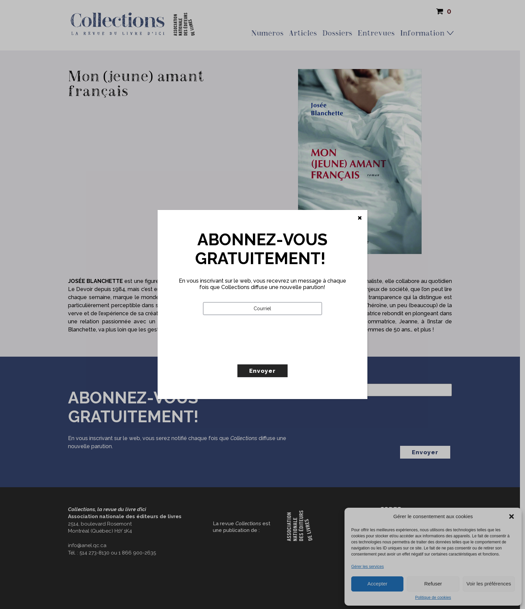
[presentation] (254, 353)
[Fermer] (359, 218)
